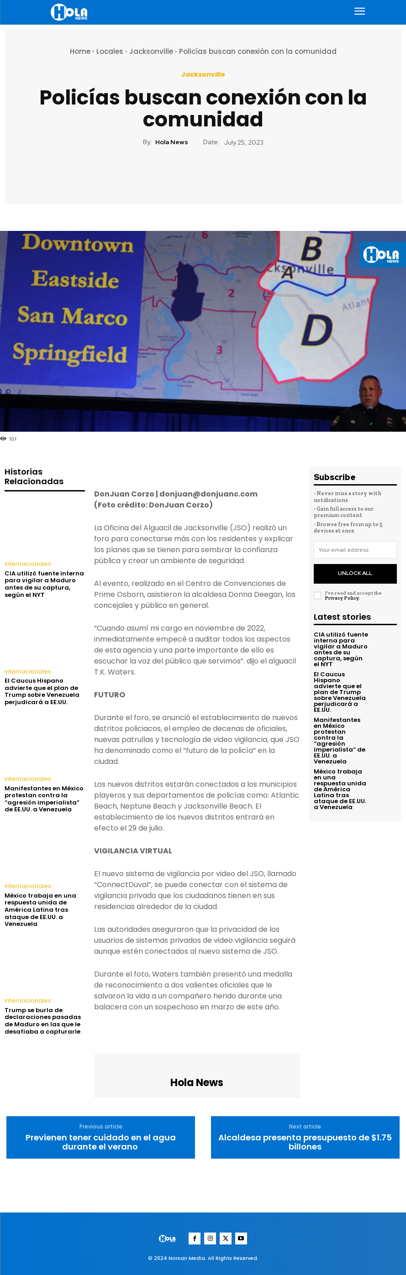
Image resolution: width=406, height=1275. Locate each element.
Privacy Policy (342, 595)
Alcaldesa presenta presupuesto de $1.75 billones (305, 1142)
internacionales (26, 564)
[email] (355, 550)
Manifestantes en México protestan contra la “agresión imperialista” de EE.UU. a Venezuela (44, 798)
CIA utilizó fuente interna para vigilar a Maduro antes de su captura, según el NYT (44, 584)
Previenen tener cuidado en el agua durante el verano (101, 1142)
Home (80, 51)
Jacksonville (151, 51)
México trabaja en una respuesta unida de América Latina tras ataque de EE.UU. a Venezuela (40, 908)
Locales (109, 51)
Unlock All (355, 572)
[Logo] (70, 12)
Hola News (171, 142)
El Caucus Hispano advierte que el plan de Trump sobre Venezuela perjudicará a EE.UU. (42, 691)
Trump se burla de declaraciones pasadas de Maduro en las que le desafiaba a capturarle (43, 1019)
